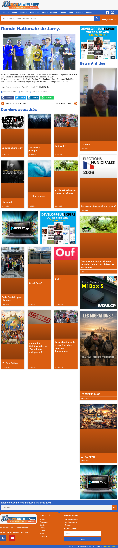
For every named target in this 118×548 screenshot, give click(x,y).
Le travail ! (60, 146)
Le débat (7, 202)
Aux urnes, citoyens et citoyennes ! (98, 206)
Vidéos (14, 12)
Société (45, 12)
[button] (7, 98)
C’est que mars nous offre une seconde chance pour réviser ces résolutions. (97, 264)
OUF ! (58, 279)
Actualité (23, 12)
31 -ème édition (10, 363)
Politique (53, 12)
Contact (89, 12)
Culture (63, 12)
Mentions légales (71, 522)
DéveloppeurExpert (110, 546)
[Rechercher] (97, 18)
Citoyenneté (36, 196)
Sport (71, 12)
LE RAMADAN (87, 456)
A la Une (6, 12)
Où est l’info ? (35, 283)
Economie (79, 12)
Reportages (34, 12)
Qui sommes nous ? (72, 519)
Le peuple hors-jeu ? (12, 148)
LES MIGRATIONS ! (90, 394)
